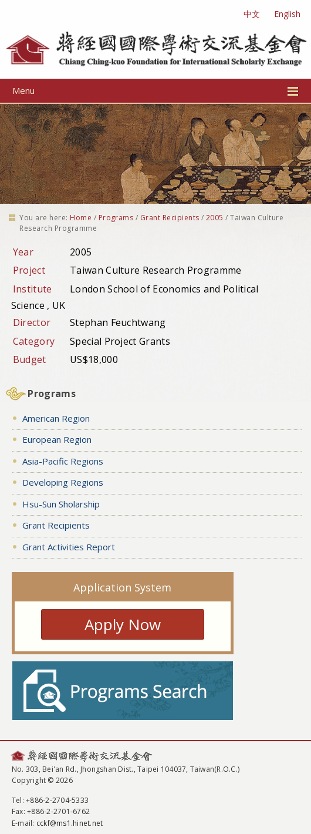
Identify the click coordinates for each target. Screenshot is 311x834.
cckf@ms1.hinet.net (69, 823)
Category (34, 341)
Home (81, 218)
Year (23, 252)
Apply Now (122, 624)
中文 (252, 13)
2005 (215, 218)
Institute (32, 289)
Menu (155, 90)
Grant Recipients (170, 218)
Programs (116, 218)
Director (32, 322)
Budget (29, 359)
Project (29, 270)
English (287, 13)
